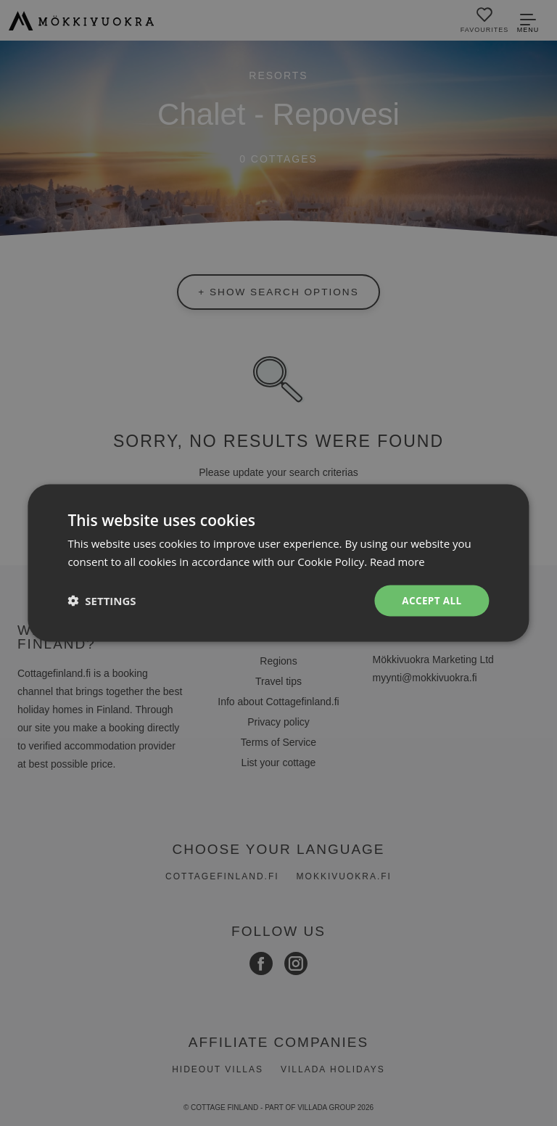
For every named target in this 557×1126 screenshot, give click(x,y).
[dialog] (278, 563)
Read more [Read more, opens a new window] (398, 561)
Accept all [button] (430, 600)
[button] (101, 600)
